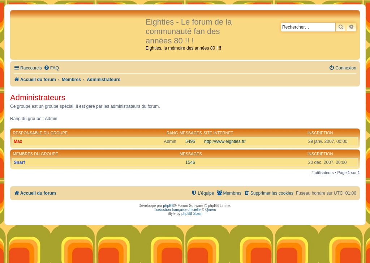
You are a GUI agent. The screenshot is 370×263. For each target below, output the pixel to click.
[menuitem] (51, 68)
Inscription (320, 133)
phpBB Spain (191, 214)
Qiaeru (210, 210)
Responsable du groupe (40, 133)
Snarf (19, 162)
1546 (190, 162)
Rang (172, 133)
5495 (190, 141)
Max (18, 141)
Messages (191, 133)
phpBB (168, 206)
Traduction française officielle (177, 210)
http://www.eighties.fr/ (225, 141)
